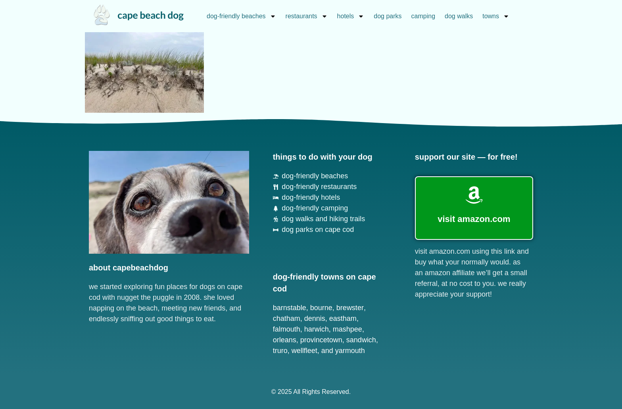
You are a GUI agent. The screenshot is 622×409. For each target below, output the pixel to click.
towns (495, 16)
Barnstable (289, 308)
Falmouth (286, 329)
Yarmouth (350, 351)
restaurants (307, 16)
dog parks (387, 16)
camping (423, 16)
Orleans (284, 340)
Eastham (343, 318)
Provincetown (321, 340)
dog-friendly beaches (241, 16)
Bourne (321, 308)
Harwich (316, 329)
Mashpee (347, 329)
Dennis (314, 318)
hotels (351, 16)
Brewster (350, 308)
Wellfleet (304, 351)
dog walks (459, 16)
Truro (280, 351)
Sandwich (361, 340)
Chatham (286, 318)
